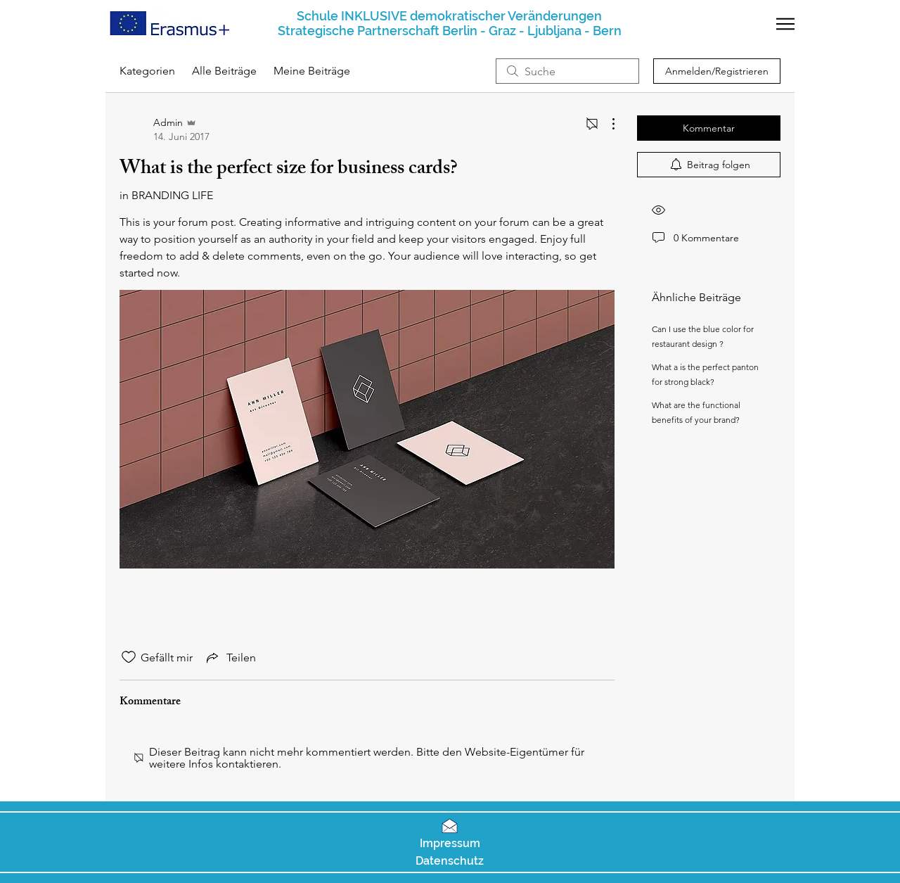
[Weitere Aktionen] (606, 123)
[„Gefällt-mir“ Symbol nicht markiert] (129, 657)
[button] (785, 24)
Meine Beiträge (312, 70)
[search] (567, 71)
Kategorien (147, 70)
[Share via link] (230, 657)
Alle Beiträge (224, 70)
